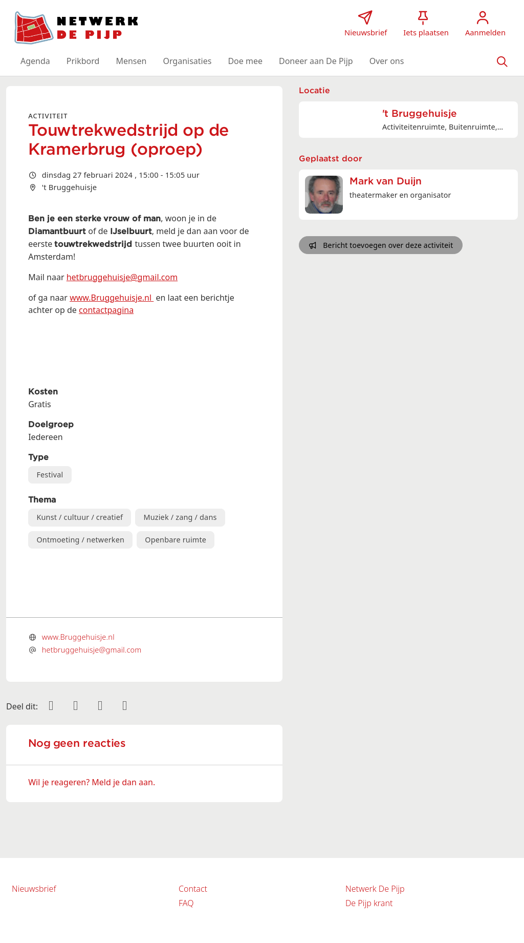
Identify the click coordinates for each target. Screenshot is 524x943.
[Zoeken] (502, 61)
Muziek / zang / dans (179, 517)
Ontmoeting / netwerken (80, 539)
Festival (49, 474)
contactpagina (106, 310)
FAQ (186, 903)
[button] (35, 61)
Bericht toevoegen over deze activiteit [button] (381, 245)
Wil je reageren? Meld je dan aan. (91, 782)
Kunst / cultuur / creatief (79, 517)
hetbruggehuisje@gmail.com (122, 277)
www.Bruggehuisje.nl (112, 297)
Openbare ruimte (175, 539)
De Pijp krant (368, 903)
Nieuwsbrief (34, 888)
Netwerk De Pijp (375, 888)
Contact (193, 888)
